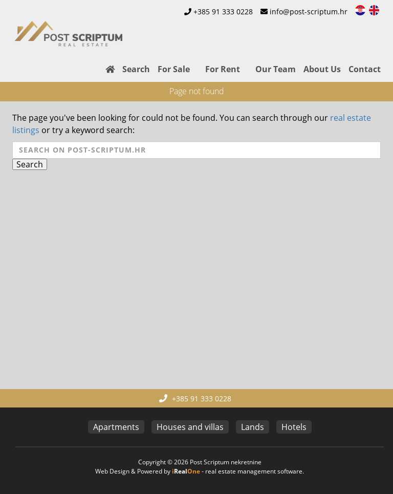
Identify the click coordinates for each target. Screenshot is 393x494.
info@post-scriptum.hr (308, 11)
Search (136, 69)
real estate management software (253, 471)
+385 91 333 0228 (223, 11)
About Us (322, 69)
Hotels (294, 427)
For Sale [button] (174, 69)
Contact (364, 69)
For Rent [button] (222, 69)
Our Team (275, 69)
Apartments (116, 427)
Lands (252, 427)
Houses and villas (190, 427)
